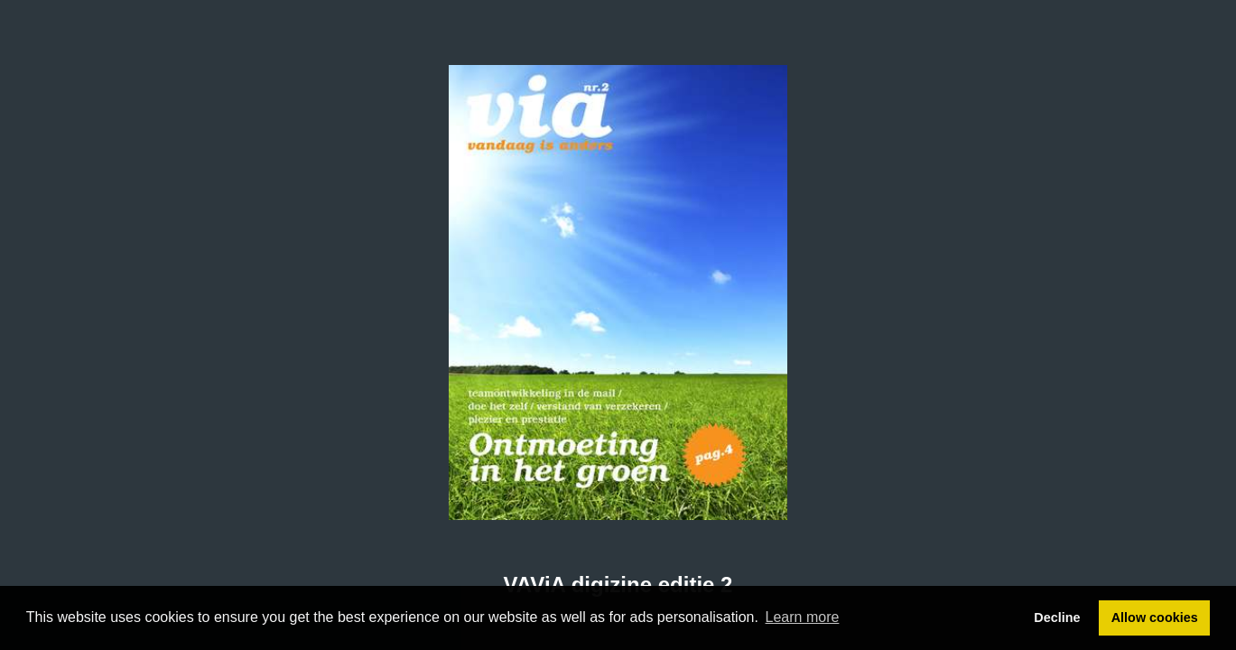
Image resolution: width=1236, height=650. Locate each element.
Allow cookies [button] (1154, 617)
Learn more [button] (803, 617)
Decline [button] (1057, 617)
